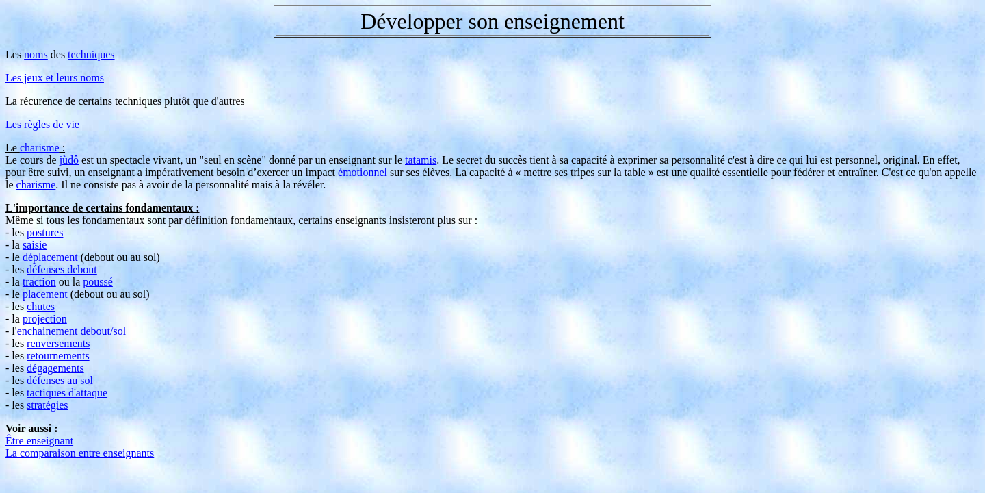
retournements (58, 356)
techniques (91, 54)
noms (36, 54)
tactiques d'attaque (67, 393)
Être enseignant (39, 440)
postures (45, 232)
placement (45, 294)
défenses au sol (60, 380)
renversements (58, 343)
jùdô (69, 160)
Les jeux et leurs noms (54, 78)
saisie (35, 245)
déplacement (50, 257)
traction (39, 282)
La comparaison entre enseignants (79, 453)
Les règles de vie (42, 124)
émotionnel (362, 172)
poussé (98, 282)
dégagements (55, 368)
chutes (41, 306)
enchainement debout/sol (72, 331)
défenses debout (62, 269)
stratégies (47, 405)
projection (45, 319)
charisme (40, 147)
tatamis (420, 160)
